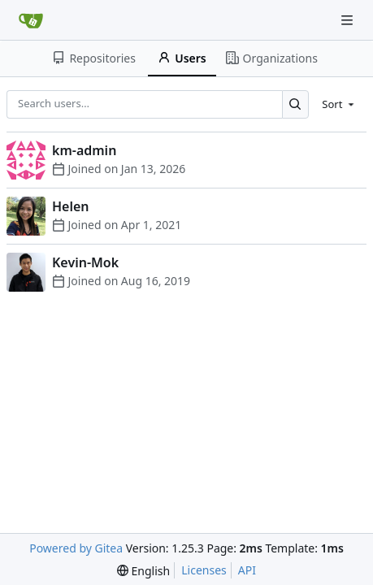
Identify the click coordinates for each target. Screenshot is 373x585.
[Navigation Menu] (348, 19)
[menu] (339, 104)
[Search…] (295, 104)
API (247, 570)
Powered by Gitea (76, 548)
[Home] (31, 20)
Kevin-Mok (85, 262)
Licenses (204, 570)
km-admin (84, 150)
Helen (70, 206)
